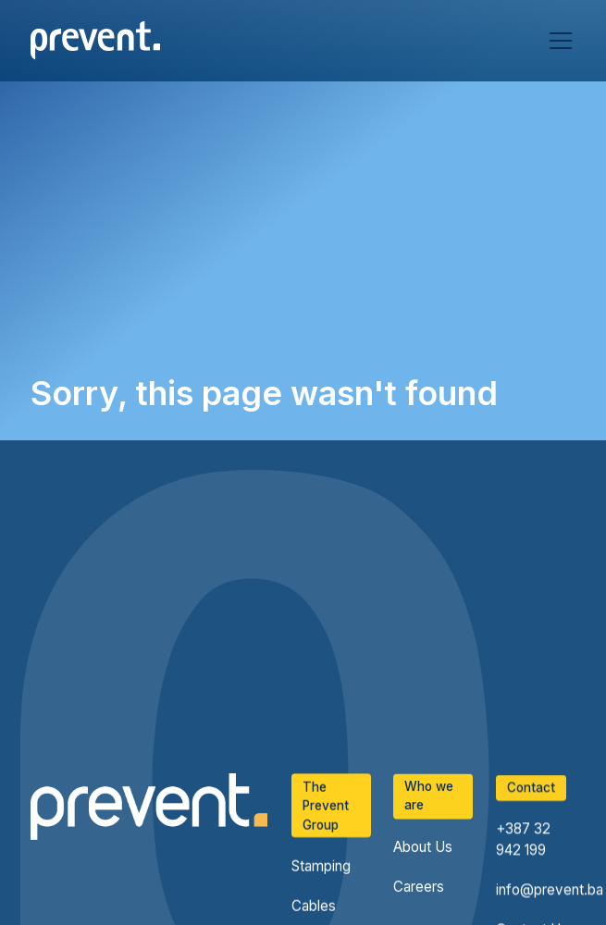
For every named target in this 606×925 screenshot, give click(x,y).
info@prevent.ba (549, 892)
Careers (418, 887)
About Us (422, 848)
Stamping (321, 866)
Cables (313, 906)
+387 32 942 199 (523, 841)
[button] (556, 40)
